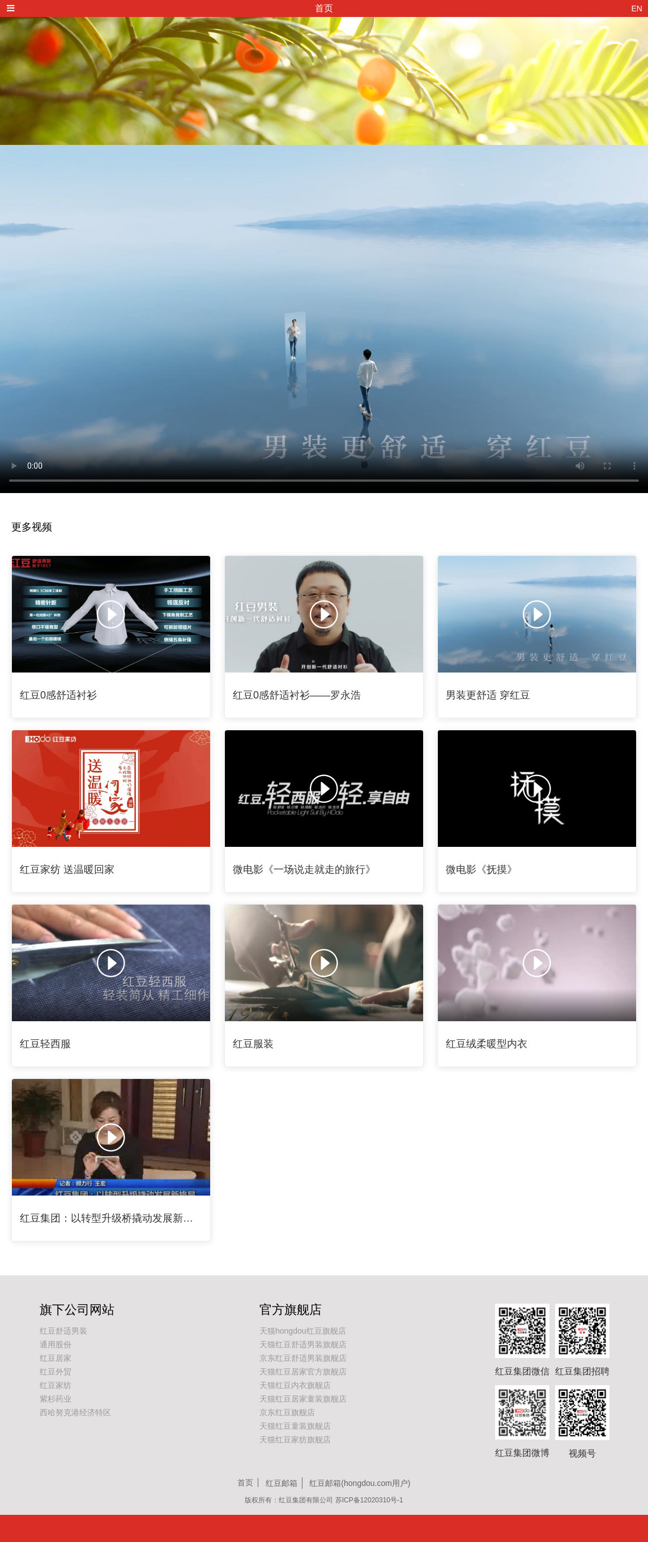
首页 (245, 1482)
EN (637, 8)
